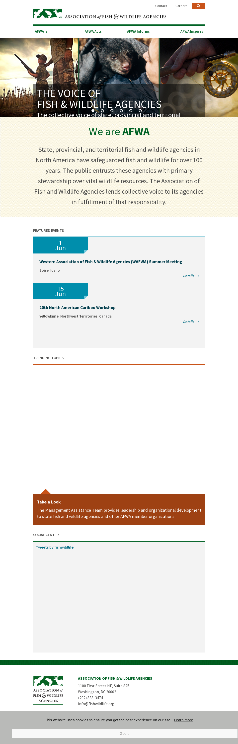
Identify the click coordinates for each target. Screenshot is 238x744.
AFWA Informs (138, 31)
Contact (161, 5)
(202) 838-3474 (90, 697)
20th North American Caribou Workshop (77, 307)
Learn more (183, 720)
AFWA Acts (93, 31)
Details (191, 275)
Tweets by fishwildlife (55, 546)
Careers (181, 5)
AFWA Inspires (191, 31)
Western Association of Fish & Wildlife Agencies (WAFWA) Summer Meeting (110, 261)
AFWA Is (41, 31)
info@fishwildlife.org (96, 703)
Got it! (125, 733)
